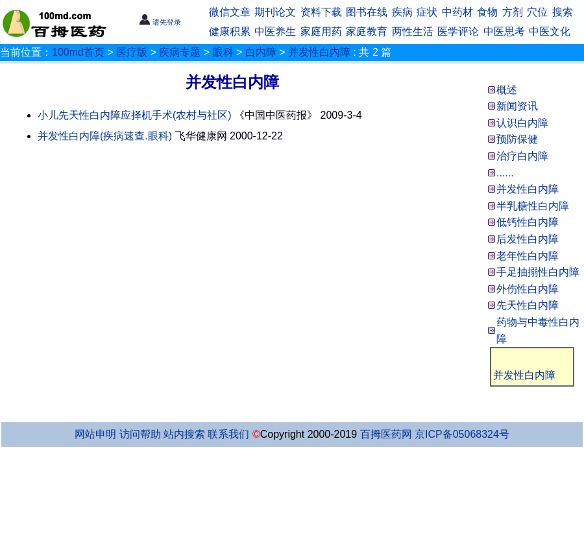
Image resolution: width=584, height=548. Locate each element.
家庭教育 (366, 31)
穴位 (537, 12)
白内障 (260, 52)
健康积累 (229, 31)
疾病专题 (180, 52)
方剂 (512, 12)
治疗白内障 (522, 155)
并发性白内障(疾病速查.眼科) (105, 135)
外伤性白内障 (527, 288)
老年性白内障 (527, 255)
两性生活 (412, 31)
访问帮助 (140, 434)
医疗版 (131, 52)
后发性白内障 (527, 238)
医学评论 (458, 31)
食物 (487, 12)
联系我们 (228, 434)
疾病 (402, 12)
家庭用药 (321, 31)
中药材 (457, 12)
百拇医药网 (386, 434)
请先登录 (160, 22)
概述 (506, 89)
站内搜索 (184, 434)
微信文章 (229, 12)
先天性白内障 (527, 305)
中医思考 (504, 31)
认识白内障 (522, 122)
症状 (427, 12)
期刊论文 (275, 12)
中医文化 (549, 31)
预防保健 (517, 139)
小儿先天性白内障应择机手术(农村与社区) (135, 115)
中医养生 (275, 31)
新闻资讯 (517, 106)
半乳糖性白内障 (532, 205)
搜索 (562, 12)
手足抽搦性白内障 (537, 272)
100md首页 (78, 52)
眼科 (223, 52)
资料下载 (321, 12)
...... (505, 172)
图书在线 (366, 12)
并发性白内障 (319, 52)
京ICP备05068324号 (462, 434)
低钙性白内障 (527, 222)
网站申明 (95, 434)
